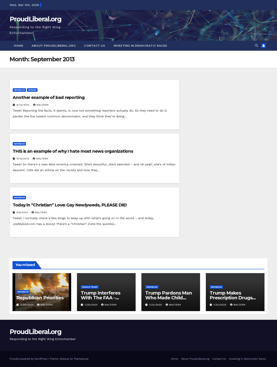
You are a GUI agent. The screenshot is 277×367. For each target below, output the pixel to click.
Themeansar (81, 358)
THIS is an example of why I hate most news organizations (73, 151)
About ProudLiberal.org (54, 45)
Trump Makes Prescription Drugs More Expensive (231, 297)
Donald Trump (90, 287)
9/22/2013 (23, 105)
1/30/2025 (91, 304)
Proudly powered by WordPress (29, 358)
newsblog (19, 90)
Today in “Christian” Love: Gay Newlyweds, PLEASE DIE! (70, 205)
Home (18, 45)
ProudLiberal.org (35, 19)
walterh (41, 105)
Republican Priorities (39, 298)
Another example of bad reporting (49, 97)
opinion (32, 90)
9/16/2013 (23, 158)
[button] (256, 45)
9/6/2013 (23, 212)
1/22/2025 (156, 304)
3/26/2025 (27, 304)
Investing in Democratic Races (140, 45)
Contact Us (94, 45)
